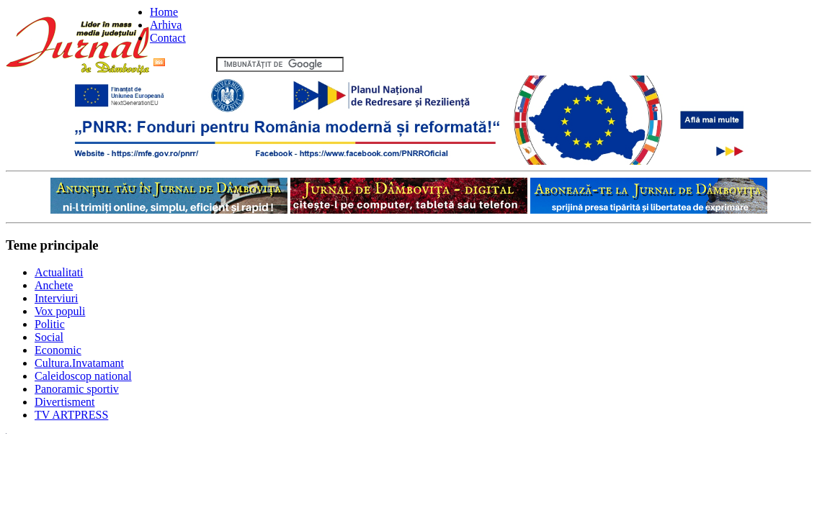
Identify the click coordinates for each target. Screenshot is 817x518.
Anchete (54, 285)
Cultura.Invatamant (79, 363)
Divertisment (65, 402)
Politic (50, 324)
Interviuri (56, 298)
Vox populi (60, 311)
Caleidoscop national (83, 376)
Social (49, 337)
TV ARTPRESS (71, 415)
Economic (58, 350)
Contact (168, 38)
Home (164, 12)
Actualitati (59, 272)
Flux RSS (183, 64)
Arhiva (166, 25)
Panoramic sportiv (77, 389)
